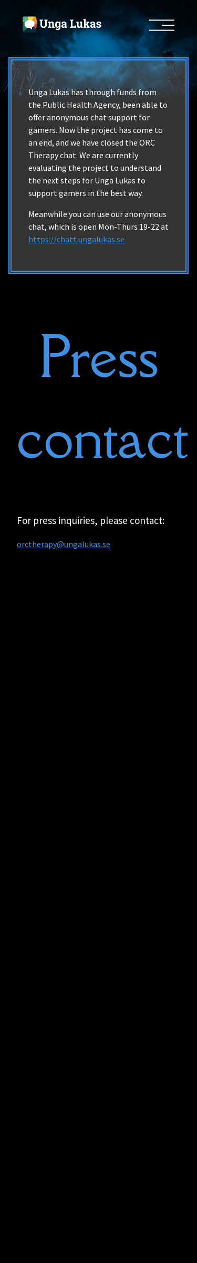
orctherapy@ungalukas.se (63, 544)
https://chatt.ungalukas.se (76, 239)
